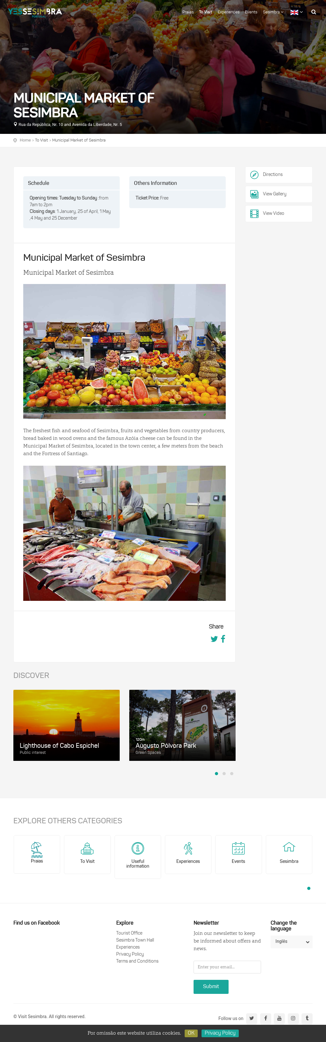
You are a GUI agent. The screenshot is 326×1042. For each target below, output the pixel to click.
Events (251, 12)
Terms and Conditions (137, 961)
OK (191, 1033)
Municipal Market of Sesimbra (79, 140)
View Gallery (268, 194)
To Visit (205, 12)
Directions (273, 174)
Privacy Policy (130, 954)
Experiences (228, 12)
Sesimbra (273, 12)
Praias (188, 12)
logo (35, 11)
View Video (267, 214)
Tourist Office (129, 933)
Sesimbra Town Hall (135, 940)
